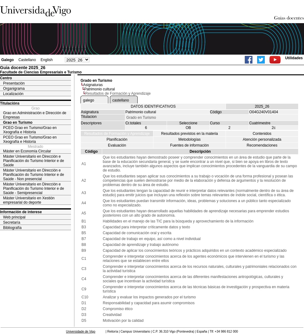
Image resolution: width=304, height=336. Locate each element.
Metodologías (189, 139)
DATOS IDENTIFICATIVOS (153, 106)
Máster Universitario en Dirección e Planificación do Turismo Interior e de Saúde (33, 160)
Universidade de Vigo (80, 331)
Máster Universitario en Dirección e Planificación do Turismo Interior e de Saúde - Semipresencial (33, 188)
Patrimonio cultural (99, 89)
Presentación (14, 83)
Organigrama (14, 88)
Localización (13, 94)
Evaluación (117, 145)
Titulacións (9, 103)
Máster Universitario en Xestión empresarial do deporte (29, 200)
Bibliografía (12, 228)
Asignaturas (92, 85)
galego (88, 100)
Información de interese (21, 212)
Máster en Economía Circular (27, 151)
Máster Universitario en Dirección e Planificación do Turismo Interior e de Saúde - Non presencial (33, 174)
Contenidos (262, 133)
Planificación (116, 139)
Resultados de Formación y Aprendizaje (117, 133)
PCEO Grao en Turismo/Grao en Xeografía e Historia (29, 130)
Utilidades (294, 58)
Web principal (14, 217)
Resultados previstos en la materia (189, 133)
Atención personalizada (262, 139)
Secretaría (11, 222)
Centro (6, 78)
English (46, 60)
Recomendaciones (262, 145)
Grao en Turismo (17, 122)
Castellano (27, 60)
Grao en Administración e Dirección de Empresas (34, 115)
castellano (120, 100)
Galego (7, 60)
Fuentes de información (189, 145)
